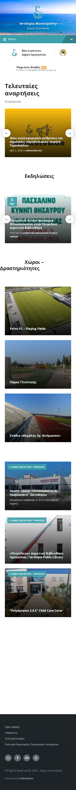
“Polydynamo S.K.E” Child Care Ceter (36, 610)
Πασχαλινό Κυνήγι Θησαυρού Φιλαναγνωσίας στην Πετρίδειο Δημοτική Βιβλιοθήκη (33, 224)
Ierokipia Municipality (38, 23)
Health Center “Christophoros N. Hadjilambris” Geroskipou (34, 493)
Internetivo (26, 778)
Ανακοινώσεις (34, 150)
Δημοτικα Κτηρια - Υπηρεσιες (28, 466)
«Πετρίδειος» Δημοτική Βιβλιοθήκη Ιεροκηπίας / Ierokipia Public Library (36, 555)
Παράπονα (11, 732)
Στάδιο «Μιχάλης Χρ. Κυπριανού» (35, 435)
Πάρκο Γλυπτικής (23, 382)
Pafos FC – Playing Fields (28, 329)
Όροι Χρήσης (12, 726)
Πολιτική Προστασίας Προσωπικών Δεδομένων (32, 744)
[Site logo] (38, 18)
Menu (38, 39)
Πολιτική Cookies (14, 738)
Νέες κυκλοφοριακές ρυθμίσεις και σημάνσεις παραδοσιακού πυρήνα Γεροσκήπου (36, 141)
